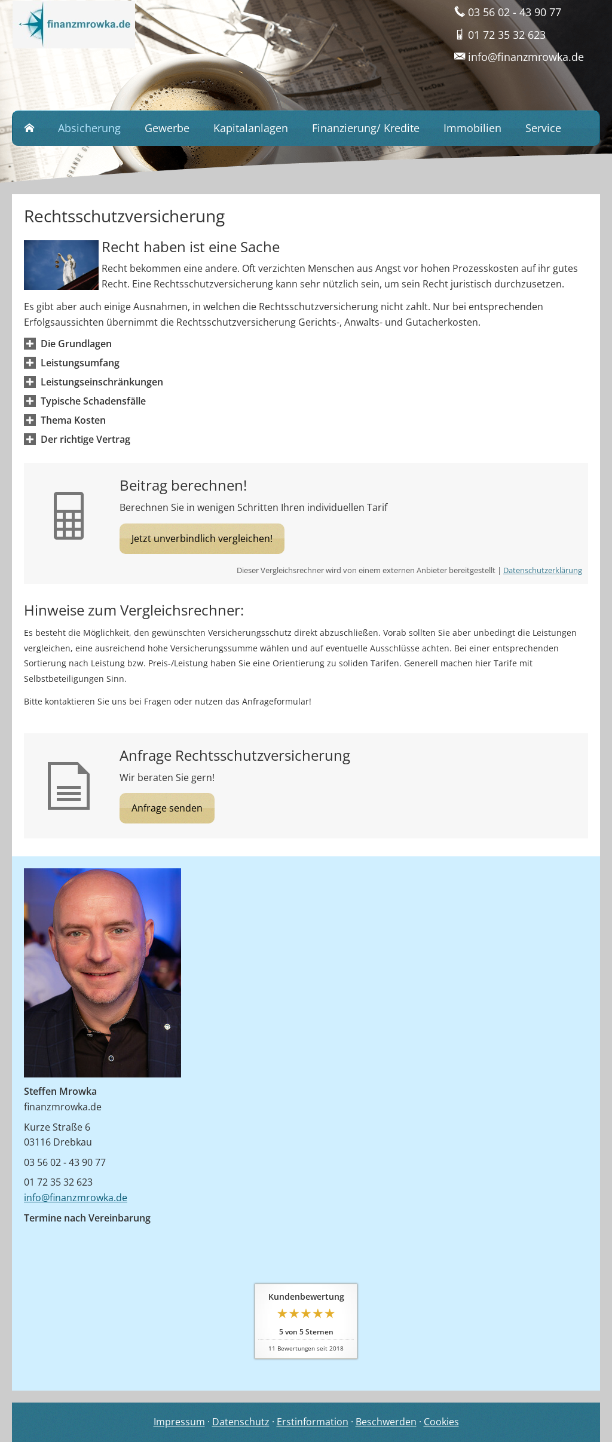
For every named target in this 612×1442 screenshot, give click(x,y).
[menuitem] (29, 128)
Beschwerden (386, 1421)
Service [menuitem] (543, 128)
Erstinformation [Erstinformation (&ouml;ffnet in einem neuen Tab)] (312, 1421)
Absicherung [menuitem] (89, 128)
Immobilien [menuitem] (472, 128)
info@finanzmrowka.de (75, 1197)
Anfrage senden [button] (167, 808)
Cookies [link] (441, 1421)
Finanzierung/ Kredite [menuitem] (366, 128)
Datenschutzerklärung (542, 570)
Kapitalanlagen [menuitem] (250, 128)
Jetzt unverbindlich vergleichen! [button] (202, 538)
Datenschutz (241, 1421)
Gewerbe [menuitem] (167, 128)
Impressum (179, 1421)
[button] (76, 343)
